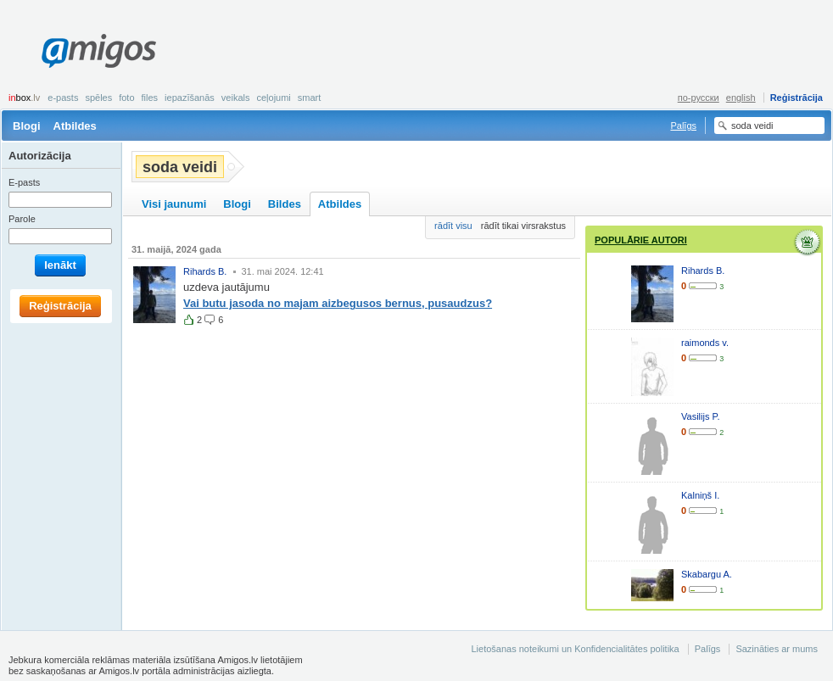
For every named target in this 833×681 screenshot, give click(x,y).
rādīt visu (453, 225)
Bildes (284, 204)
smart (309, 97)
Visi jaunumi (174, 204)
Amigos (99, 51)
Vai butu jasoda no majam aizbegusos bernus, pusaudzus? (337, 303)
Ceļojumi (273, 97)
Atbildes (75, 126)
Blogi (27, 126)
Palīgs (683, 125)
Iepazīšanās (190, 97)
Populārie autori (641, 240)
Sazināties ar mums (776, 649)
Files (150, 97)
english (741, 97)
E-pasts (63, 97)
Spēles (98, 97)
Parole (22, 219)
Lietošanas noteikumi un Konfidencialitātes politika (575, 649)
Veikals (235, 97)
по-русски (698, 97)
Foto (126, 97)
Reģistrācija (796, 97)
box (24, 97)
